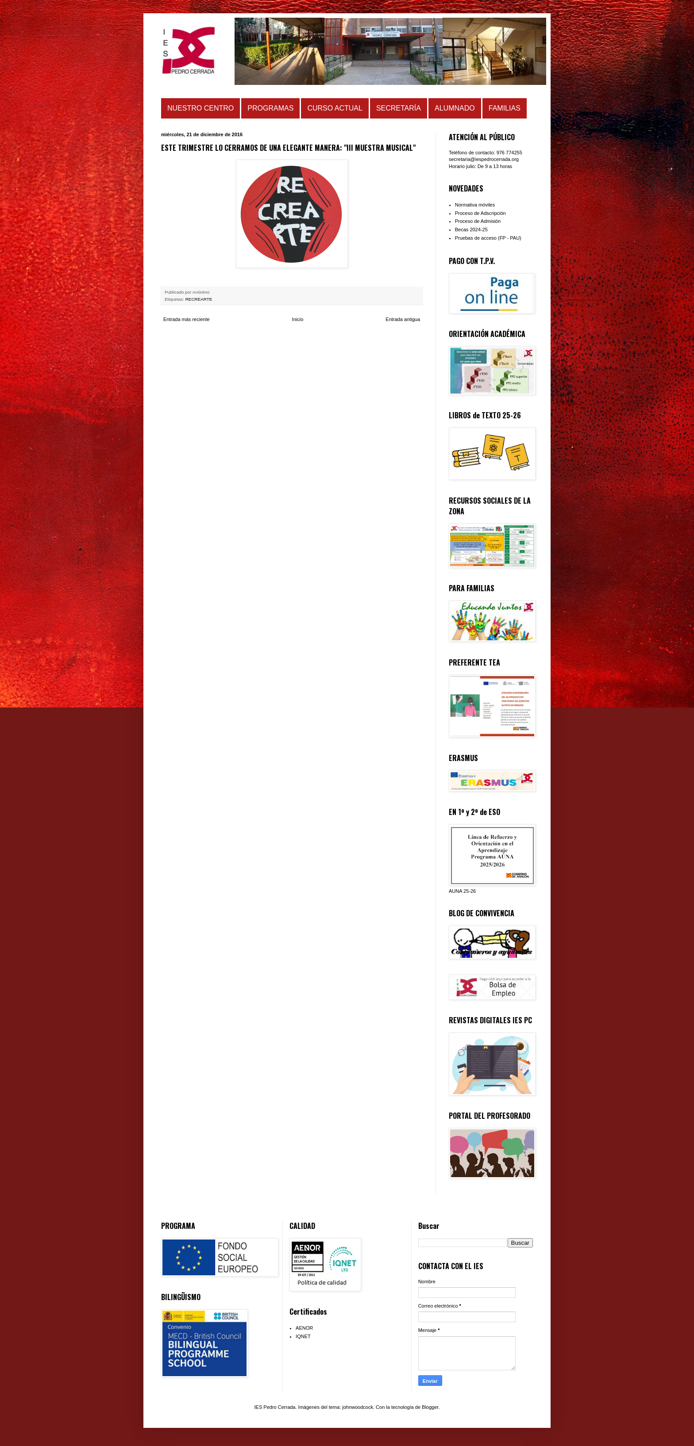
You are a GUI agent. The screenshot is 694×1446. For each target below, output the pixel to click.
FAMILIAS (504, 108)
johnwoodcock (357, 1407)
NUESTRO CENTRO (200, 108)
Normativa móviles (475, 204)
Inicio (298, 319)
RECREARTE (198, 299)
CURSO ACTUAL (334, 108)
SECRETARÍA (398, 108)
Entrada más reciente (186, 319)
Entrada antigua (403, 319)
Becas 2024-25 (471, 229)
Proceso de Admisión (478, 221)
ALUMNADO (455, 108)
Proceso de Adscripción (480, 213)
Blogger (430, 1407)
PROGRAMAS (270, 108)
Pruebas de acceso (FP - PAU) (488, 238)
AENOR (304, 1328)
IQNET (303, 1336)
